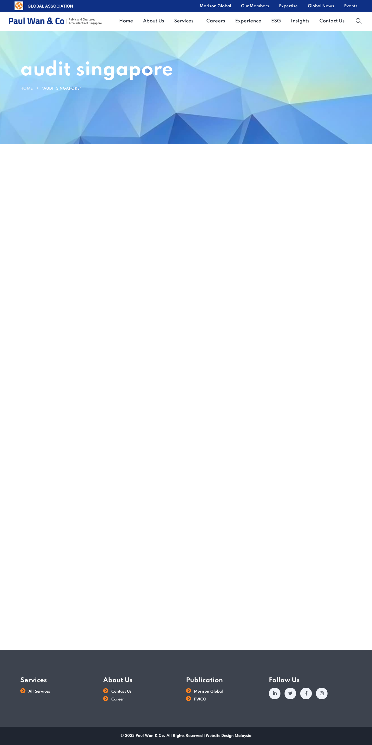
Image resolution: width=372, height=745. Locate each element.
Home (26, 89)
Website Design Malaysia (228, 736)
